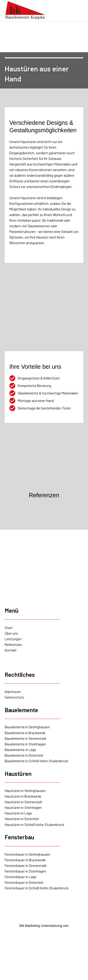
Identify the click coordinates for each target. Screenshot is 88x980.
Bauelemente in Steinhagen (25, 744)
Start (9, 628)
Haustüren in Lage (18, 813)
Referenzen (13, 644)
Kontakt (11, 650)
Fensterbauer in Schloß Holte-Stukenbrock (37, 888)
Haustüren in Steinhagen (23, 807)
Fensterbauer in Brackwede (25, 860)
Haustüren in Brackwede (23, 796)
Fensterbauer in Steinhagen (25, 871)
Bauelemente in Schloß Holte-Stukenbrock (36, 761)
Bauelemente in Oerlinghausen (27, 727)
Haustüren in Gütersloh (22, 819)
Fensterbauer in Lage (20, 877)
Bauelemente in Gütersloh (24, 755)
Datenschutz (14, 697)
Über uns (11, 633)
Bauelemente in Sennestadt (25, 738)
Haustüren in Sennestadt (23, 802)
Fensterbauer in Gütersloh (24, 882)
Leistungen (13, 639)
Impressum (13, 691)
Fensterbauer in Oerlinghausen (27, 854)
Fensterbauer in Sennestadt (26, 865)
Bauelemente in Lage (20, 750)
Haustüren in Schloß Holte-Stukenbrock (34, 824)
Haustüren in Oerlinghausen (25, 790)
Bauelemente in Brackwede (25, 733)
